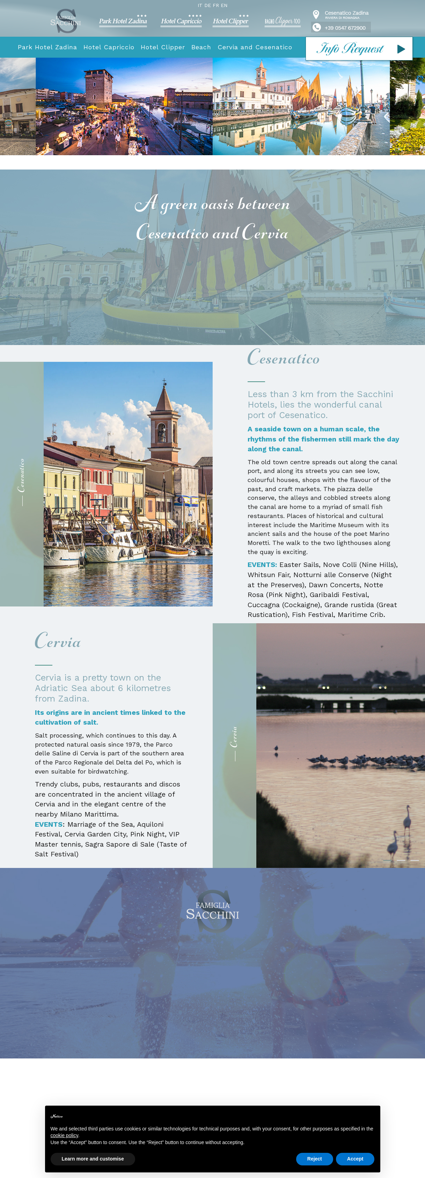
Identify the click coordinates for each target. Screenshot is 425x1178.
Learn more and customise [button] (93, 1159)
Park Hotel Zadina (47, 47)
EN (224, 5)
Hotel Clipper (163, 47)
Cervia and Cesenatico (255, 47)
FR (216, 5)
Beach (201, 47)
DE (207, 5)
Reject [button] (314, 1159)
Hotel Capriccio (108, 47)
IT (200, 5)
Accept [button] (355, 1159)
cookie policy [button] (64, 1135)
